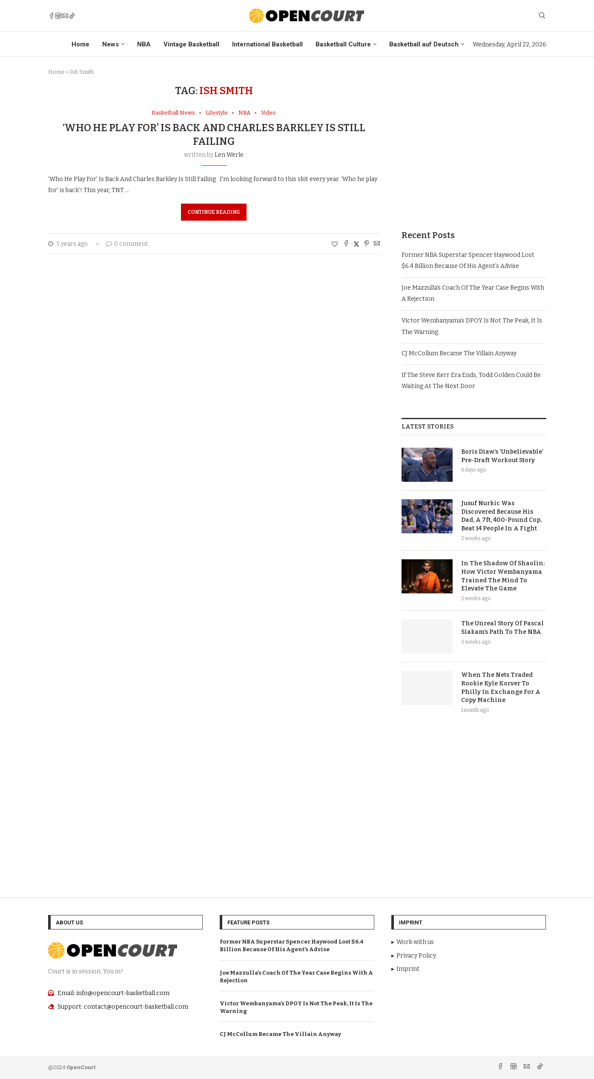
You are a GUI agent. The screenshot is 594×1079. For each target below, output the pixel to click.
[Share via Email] (377, 244)
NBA (144, 44)
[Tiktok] (72, 15)
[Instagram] (58, 15)
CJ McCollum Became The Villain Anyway (459, 353)
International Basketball (267, 44)
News (110, 44)
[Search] (542, 16)
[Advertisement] (474, 144)
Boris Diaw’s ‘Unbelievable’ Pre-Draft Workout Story (502, 456)
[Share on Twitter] (356, 244)
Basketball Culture (343, 44)
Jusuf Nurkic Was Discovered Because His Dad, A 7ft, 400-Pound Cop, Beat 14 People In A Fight (501, 516)
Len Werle (229, 154)
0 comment (127, 243)
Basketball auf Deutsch (424, 44)
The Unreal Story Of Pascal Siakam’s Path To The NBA (502, 628)
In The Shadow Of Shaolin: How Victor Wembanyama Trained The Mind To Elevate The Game (503, 576)
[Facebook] (51, 15)
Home (80, 44)
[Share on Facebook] (346, 244)
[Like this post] (335, 244)
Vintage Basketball (191, 44)
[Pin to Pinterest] (367, 244)
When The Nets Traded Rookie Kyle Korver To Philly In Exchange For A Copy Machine (500, 687)
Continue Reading (214, 212)
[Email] (65, 15)
